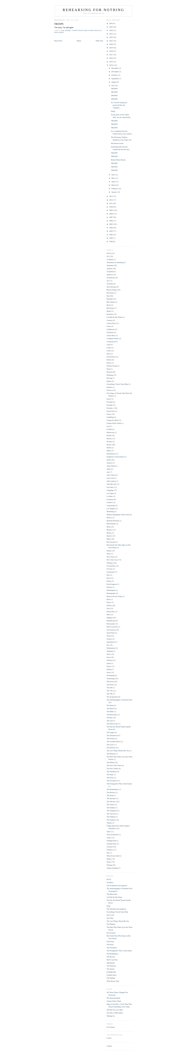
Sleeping (110, 651)
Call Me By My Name (114, 317)
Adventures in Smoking (115, 262)
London (109, 502)
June (113, 175)
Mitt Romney (111, 524)
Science (109, 639)
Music (109, 539)
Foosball (110, 402)
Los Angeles (111, 508)
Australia (110, 284)
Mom (108, 527)
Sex (108, 645)
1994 (111, 241)
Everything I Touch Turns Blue (117, 384)
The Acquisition (112, 697)
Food (108, 399)
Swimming (110, 675)
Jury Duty (110, 487)
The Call (110, 721)
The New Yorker (112, 769)
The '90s (109, 694)
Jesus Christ (111, 475)
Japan (109, 469)
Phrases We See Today (114, 596)
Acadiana (110, 259)
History (109, 439)
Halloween (110, 432)
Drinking (110, 375)
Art (108, 281)
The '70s (109, 691)
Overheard (110, 572)
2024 (111, 30)
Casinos (109, 320)
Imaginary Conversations (115, 457)
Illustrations (111, 454)
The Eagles (110, 732)
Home (79, 41)
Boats (109, 305)
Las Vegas (110, 493)
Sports (109, 666)
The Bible (110, 711)
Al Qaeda (110, 271)
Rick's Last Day (112, 627)
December (115, 68)
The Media (110, 762)
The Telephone (112, 811)
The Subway (66, 30)
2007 (111, 217)
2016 (111, 58)
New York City (112, 560)
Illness (109, 451)
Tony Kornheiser (112, 835)
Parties (109, 581)
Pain (108, 575)
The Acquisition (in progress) (117, 885)
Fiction (109, 390)
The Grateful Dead (113, 741)
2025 (111, 27)
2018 (111, 51)
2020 (111, 44)
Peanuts (109, 587)
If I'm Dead (110, 1027)
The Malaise (111, 754)
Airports (109, 269)
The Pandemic (112, 772)
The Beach (110, 709)
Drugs (109, 381)
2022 (111, 37)
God (108, 426)
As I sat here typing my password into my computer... (119, 105)
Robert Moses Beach (118, 160)
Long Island (111, 505)
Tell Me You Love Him (115, 1010)
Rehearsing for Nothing (93, 10)
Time (108, 832)
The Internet (111, 748)
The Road (110, 795)
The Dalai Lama (112, 724)
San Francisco (111, 630)
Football (109, 405)
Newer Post (58, 41)
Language (110, 490)
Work (108, 862)
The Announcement (113, 998)
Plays (108, 599)
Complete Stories (113, 338)
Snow (109, 654)
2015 (111, 62)
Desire (109, 363)
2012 (111, 200)
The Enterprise (112, 735)
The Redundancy (112, 789)
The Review (111, 792)
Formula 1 (110, 408)
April (113, 182)
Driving (109, 378)
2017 (111, 55)
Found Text (110, 411)
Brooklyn (110, 314)
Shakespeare (111, 648)
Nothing (109, 563)
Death (109, 360)
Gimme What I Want (114, 423)
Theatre (109, 823)
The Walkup (111, 817)
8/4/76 (109, 253)
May (113, 178)
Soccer (109, 657)
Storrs (109, 672)
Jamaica (109, 463)
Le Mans (110, 496)
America (110, 275)
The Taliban (111, 808)
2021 (111, 41)
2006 (111, 221)
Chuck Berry (111, 335)
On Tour (109, 569)
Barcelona (110, 293)
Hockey (109, 442)
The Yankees (111, 820)
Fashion (109, 387)
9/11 (108, 256)
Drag (108, 369)
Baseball (110, 299)
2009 (111, 210)
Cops (108, 345)
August (114, 82)
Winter (109, 859)
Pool (108, 608)
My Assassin (111, 542)
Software (110, 660)
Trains (109, 838)
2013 (111, 196)
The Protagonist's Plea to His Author (119, 784)
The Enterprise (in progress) (116, 909)
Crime (109, 348)
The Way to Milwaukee (115, 1013)
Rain (108, 615)
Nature (109, 551)
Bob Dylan (110, 308)
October (114, 75)
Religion (110, 618)
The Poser (110, 778)
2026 (111, 23)
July (113, 85)
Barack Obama (112, 290)
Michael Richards (113, 521)
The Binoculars (112, 715)
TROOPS (58, 24)
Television (110, 681)
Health (109, 435)
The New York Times (114, 765)
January (114, 192)
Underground (111, 841)
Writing (109, 865)
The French (111, 739)
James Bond (111, 466)
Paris (108, 578)
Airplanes (110, 265)
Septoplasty (111, 642)
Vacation (110, 847)
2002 (111, 235)
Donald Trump (112, 366)
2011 (111, 203)
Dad (108, 354)
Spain (109, 663)
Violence (110, 850)
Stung (113, 111)
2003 (111, 231)
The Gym (110, 745)
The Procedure (112, 781)
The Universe (111, 814)
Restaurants (111, 624)
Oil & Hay (110, 942)
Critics (109, 351)
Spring (109, 669)
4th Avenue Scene (117, 143)
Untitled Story (112, 844)
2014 (111, 65)
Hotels (109, 448)
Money (109, 533)
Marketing (110, 511)
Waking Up (110, 1016)
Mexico (109, 518)
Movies (109, 536)
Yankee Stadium (112, 868)
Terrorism (110, 685)
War (108, 853)
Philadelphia (111, 590)
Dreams (109, 372)
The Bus (109, 718)
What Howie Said (113, 856)
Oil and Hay (111, 566)
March (113, 185)
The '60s (109, 688)
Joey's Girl (110, 478)
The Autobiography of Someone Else (119, 700)
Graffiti (109, 429)
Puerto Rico (111, 612)
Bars (108, 296)
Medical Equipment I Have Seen (118, 515)
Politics (109, 605)
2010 (111, 207)
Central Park (111, 323)
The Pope (110, 775)
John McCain (111, 484)
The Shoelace (111, 798)
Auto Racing (111, 287)
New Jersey (111, 557)
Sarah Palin (111, 633)
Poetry (109, 602)
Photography (111, 593)
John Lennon (111, 481)
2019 (111, 48)
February (114, 189)
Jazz (108, 472)
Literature (110, 499)
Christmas (110, 332)
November (115, 72)
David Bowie (111, 357)
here (109, 1038)
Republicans (111, 621)
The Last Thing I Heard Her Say (118, 751)
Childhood (110, 329)
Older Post (99, 41)
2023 (111, 34)
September (115, 79)
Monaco (109, 530)
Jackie (109, 460)
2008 (111, 214)
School (109, 636)
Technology (111, 678)
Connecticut (111, 342)
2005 (111, 224)
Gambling (110, 417)
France (109, 414)
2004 (111, 228)
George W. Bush (112, 420)
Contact (109, 1046)
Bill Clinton (111, 302)
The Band (110, 705)
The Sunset (110, 805)
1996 (111, 238)
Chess (109, 326)
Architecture (111, 278)
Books (109, 311)
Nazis (109, 554)
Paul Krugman (112, 584)
